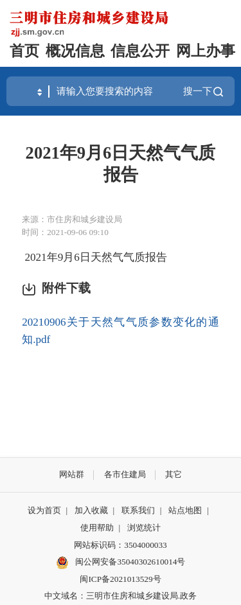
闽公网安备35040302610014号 (121, 562)
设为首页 (44, 510)
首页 (24, 51)
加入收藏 (91, 510)
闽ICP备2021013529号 (120, 579)
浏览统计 (144, 527)
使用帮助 (97, 527)
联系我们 (138, 510)
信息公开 (140, 51)
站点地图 (185, 510)
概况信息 (75, 51)
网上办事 (205, 51)
